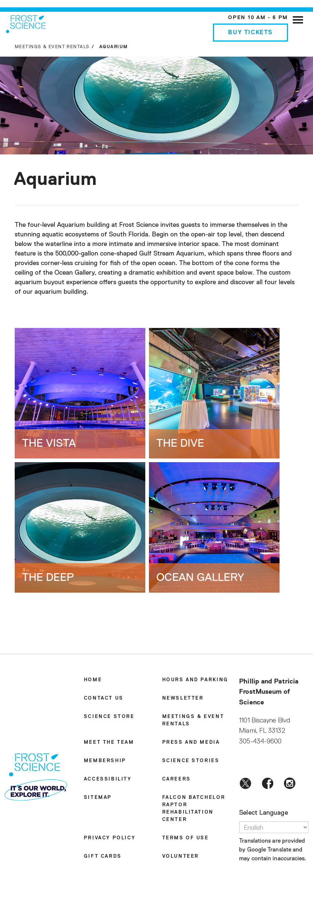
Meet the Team (109, 742)
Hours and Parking (195, 680)
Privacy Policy (109, 838)
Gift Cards (103, 856)
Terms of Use (185, 838)
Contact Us (104, 698)
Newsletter (183, 698)
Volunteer (180, 856)
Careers (176, 779)
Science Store (109, 716)
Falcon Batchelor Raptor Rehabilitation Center (193, 808)
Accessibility (108, 779)
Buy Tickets (250, 33)
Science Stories (191, 760)
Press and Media (191, 742)
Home (93, 680)
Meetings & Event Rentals (52, 47)
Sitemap (98, 797)
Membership (105, 760)
